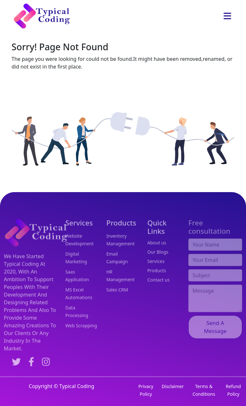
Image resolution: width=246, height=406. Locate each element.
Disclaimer (173, 386)
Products (156, 281)
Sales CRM (117, 300)
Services (155, 271)
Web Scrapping (81, 336)
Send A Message (215, 335)
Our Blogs (157, 262)
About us (156, 253)
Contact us (158, 290)
